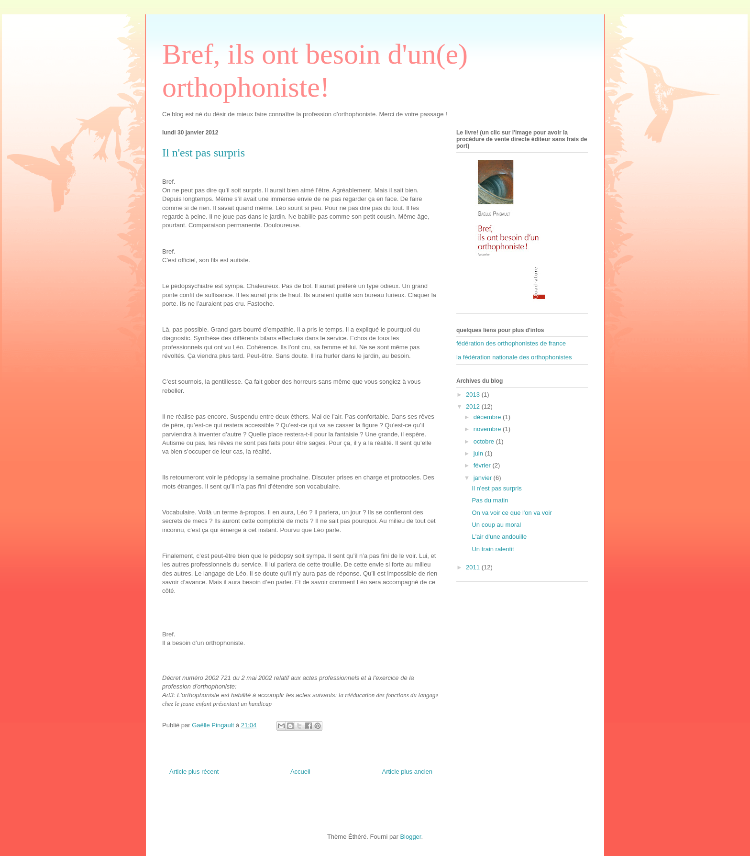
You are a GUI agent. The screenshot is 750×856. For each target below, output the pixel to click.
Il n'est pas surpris (496, 488)
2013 (474, 394)
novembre (488, 429)
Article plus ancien (407, 771)
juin (479, 453)
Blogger (410, 836)
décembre (488, 417)
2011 (474, 567)
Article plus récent (194, 771)
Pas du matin (490, 500)
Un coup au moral (496, 524)
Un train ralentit (493, 549)
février (483, 465)
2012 (474, 406)
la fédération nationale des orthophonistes (514, 357)
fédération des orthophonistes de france (511, 343)
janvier (484, 477)
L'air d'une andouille (499, 536)
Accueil (300, 771)
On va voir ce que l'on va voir (511, 512)
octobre (485, 441)
